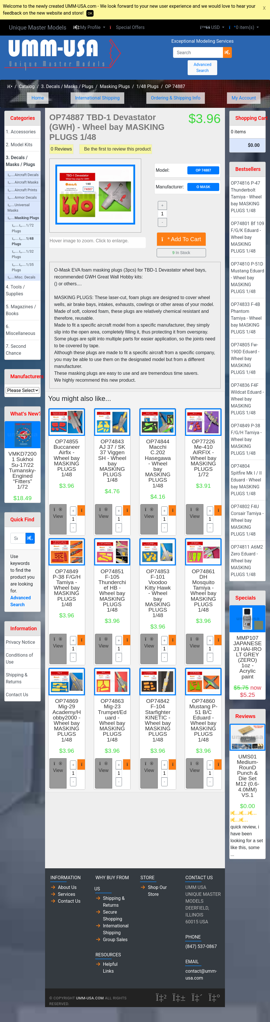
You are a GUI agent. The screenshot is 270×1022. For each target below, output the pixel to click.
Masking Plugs (115, 86)
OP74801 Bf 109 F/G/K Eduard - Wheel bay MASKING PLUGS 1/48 (247, 237)
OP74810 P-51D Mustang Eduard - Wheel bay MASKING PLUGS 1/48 (247, 277)
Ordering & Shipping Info (176, 98)
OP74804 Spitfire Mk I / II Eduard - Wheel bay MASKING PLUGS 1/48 (246, 479)
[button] (89, 27)
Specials (245, 598)
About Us (67, 887)
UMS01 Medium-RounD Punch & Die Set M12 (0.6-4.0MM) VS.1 (247, 776)
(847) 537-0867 (201, 946)
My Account (244, 98)
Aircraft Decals (23, 175)
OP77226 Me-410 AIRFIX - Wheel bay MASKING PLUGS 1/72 (203, 457)
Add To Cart (181, 239)
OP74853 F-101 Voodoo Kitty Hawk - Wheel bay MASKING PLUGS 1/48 (158, 593)
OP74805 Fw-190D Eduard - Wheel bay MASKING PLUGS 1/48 (245, 358)
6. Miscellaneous (20, 330)
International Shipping (97, 98)
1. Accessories (21, 131)
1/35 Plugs (23, 267)
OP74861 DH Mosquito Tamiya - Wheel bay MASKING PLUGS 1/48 (203, 590)
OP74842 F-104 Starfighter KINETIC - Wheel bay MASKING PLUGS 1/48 (158, 720)
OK (90, 13)
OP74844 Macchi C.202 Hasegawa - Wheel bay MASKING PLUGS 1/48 (158, 463)
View (58, 513)
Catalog (27, 86)
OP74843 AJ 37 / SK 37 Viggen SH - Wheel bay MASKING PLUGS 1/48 (112, 460)
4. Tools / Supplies (15, 290)
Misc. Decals (21, 277)
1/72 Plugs (23, 228)
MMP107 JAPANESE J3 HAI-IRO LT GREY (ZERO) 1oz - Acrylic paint (247, 657)
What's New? (26, 414)
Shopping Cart (251, 118)
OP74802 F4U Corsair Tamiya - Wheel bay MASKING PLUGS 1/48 (247, 520)
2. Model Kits (19, 144)
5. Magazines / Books (21, 310)
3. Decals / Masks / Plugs (67, 86)
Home (38, 98)
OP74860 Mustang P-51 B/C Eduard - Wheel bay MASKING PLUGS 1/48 (203, 720)
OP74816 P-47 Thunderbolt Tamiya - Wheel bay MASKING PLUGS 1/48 (246, 196)
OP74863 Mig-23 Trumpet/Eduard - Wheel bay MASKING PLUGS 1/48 (112, 720)
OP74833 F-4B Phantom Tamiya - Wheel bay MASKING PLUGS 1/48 (246, 318)
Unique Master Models (37, 27)
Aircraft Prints (22, 190)
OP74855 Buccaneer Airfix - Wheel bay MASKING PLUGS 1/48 (66, 457)
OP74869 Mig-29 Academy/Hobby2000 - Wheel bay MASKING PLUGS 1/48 (67, 720)
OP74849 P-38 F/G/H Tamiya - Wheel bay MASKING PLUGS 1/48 (67, 587)
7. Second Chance (16, 350)
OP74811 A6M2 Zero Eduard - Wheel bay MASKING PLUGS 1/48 (247, 560)
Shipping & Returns (17, 678)
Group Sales (115, 939)
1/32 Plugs (23, 254)
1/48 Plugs (147, 86)
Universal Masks (18, 207)
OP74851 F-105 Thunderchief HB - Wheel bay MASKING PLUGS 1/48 (112, 590)
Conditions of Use (19, 658)
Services (66, 894)
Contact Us (17, 694)
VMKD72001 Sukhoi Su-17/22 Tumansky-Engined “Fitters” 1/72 (22, 470)
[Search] (198, 52)
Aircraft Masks (23, 182)
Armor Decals (22, 197)
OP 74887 (175, 86)
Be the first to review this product (117, 149)
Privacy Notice (20, 642)
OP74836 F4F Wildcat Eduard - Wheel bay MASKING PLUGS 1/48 (247, 399)
